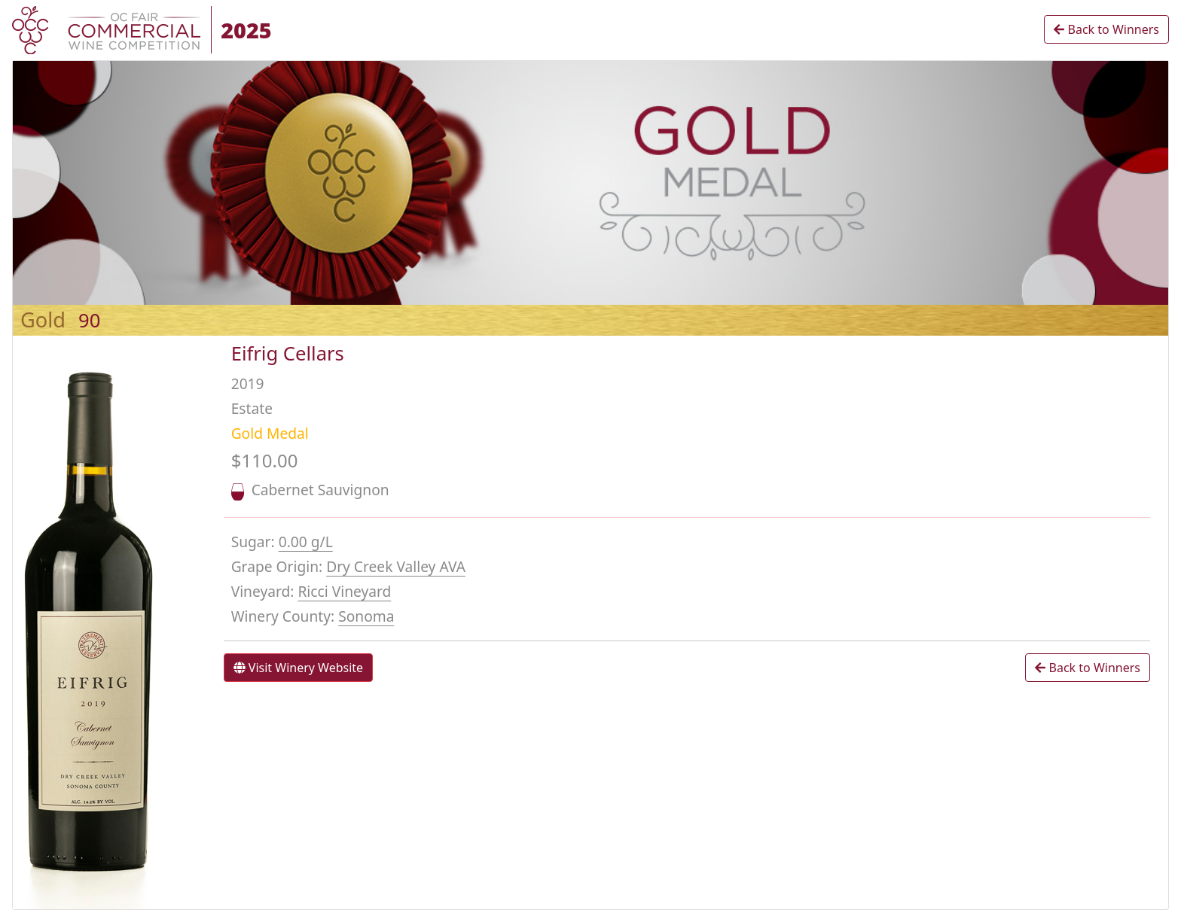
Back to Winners (1106, 29)
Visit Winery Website (298, 667)
